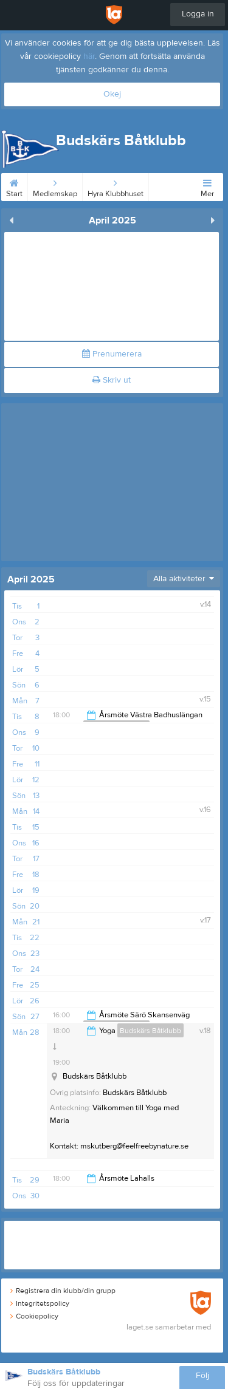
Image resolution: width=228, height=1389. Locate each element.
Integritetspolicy (39, 1303)
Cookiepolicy (34, 1316)
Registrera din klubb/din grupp (63, 1290)
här (89, 56)
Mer (207, 186)
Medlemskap (55, 186)
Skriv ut (111, 380)
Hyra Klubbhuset (115, 186)
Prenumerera (112, 354)
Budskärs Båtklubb (150, 1031)
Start (14, 186)
